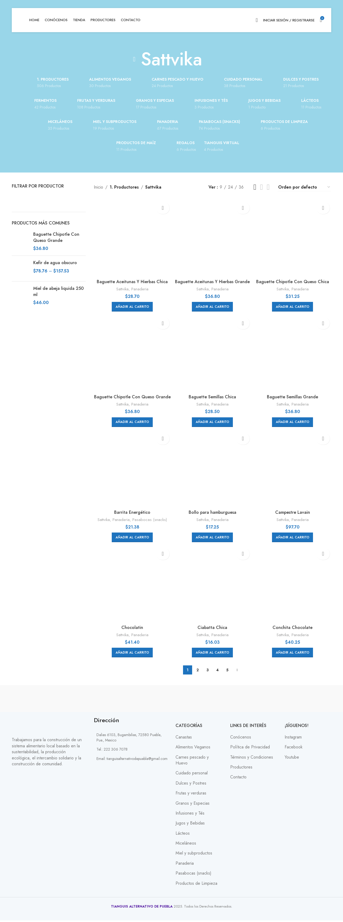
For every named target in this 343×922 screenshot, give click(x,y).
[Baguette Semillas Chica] (212, 353)
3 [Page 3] (207, 671)
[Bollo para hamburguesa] (212, 470)
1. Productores (123, 187)
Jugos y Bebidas (190, 825)
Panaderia (138, 285)
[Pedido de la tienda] (304, 187)
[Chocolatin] (131, 587)
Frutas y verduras (191, 795)
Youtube (292, 759)
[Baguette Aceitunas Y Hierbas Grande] (212, 236)
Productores (241, 769)
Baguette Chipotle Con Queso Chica (294, 278)
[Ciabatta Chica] (212, 587)
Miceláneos (186, 845)
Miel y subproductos (194, 855)
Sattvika (120, 285)
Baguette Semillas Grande (294, 395)
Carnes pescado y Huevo (192, 762)
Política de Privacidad (250, 749)
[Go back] (134, 59)
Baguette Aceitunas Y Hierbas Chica (130, 278)
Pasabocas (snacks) (148, 520)
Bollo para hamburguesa (212, 512)
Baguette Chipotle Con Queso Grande (56, 237)
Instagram (293, 739)
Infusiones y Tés (190, 815)
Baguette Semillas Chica (212, 395)
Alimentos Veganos (193, 749)
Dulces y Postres (191, 785)
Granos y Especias (193, 805)
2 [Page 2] (197, 671)
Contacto (238, 779)
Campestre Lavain (294, 512)
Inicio (98, 187)
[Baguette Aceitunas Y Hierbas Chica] (131, 236)
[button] (130, 303)
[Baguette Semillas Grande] (294, 353)
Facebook (294, 749)
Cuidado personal (192, 775)
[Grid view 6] (268, 187)
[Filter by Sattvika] (29, 198)
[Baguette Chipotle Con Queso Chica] (294, 236)
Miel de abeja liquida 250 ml (58, 291)
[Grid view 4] (261, 187)
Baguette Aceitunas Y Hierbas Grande (212, 281)
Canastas (184, 739)
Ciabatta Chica (212, 629)
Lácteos (183, 835)
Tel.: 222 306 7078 (112, 751)
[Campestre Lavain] (294, 470)
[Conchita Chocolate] (294, 587)
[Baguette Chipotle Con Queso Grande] (131, 353)
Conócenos (240, 739)
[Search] (256, 20)
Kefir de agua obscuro (55, 263)
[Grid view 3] (254, 187)
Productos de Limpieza (196, 885)
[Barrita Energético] (131, 470)
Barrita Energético (131, 512)
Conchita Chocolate (294, 629)
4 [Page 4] (217, 671)
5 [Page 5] (227, 671)
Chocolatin (130, 629)
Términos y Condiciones (251, 759)
